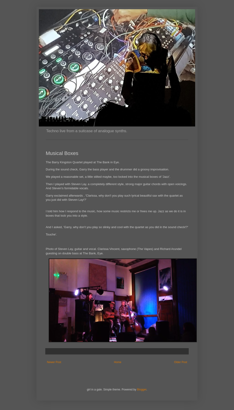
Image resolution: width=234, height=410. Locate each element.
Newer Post (54, 362)
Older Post (180, 362)
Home (117, 362)
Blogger (141, 389)
